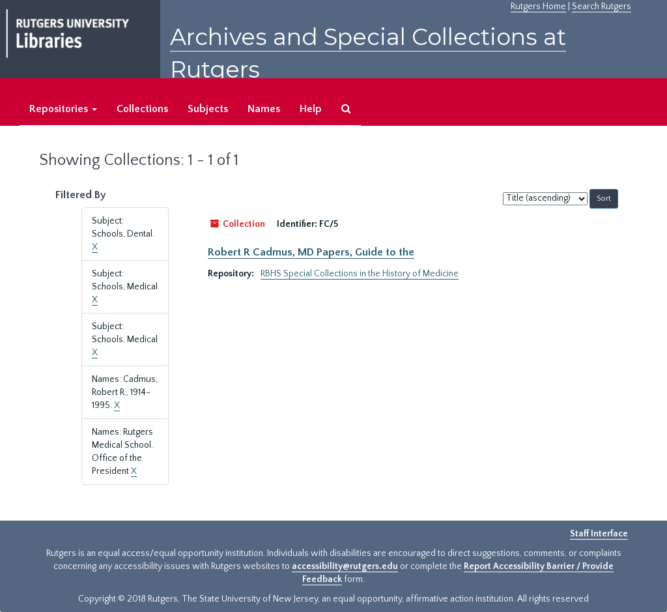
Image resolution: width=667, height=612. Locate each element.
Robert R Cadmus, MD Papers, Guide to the (311, 252)
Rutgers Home (538, 6)
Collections (142, 109)
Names (264, 109)
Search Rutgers (601, 6)
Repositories (63, 109)
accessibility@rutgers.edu (345, 566)
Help (311, 109)
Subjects (208, 109)
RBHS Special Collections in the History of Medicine (360, 274)
